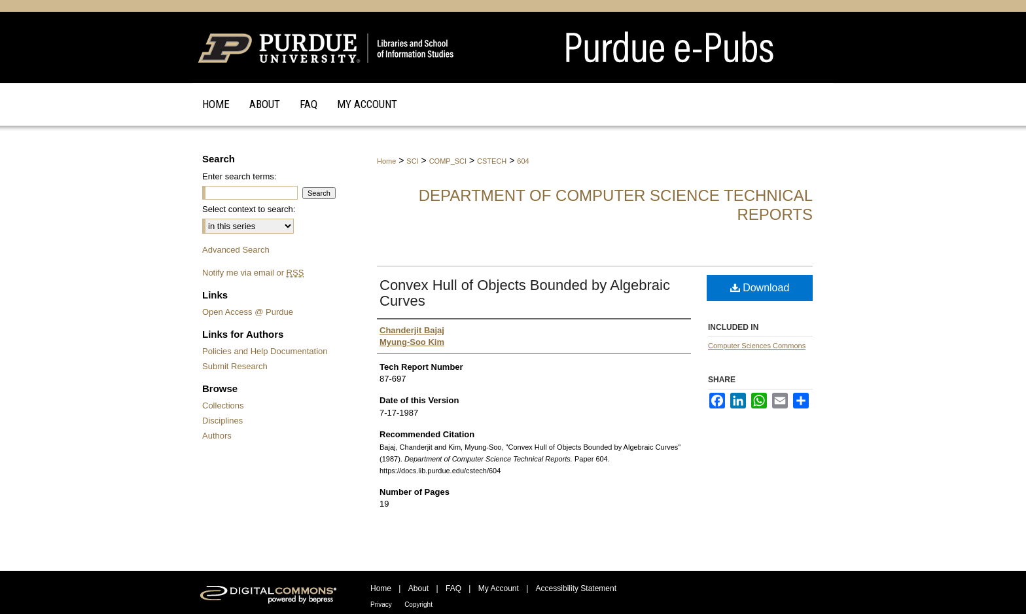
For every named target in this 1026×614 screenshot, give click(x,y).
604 (523, 161)
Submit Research (235, 366)
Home (386, 161)
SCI (412, 161)
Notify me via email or (253, 273)
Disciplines (222, 420)
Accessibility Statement (576, 588)
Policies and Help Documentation (265, 351)
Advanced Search (236, 250)
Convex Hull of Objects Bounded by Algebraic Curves (525, 293)
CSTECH (491, 161)
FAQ (453, 588)
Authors (217, 436)
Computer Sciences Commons (756, 346)
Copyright (418, 604)
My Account (498, 588)
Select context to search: (248, 209)
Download (760, 287)
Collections (223, 405)
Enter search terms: (239, 176)
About (418, 588)
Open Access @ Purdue (247, 312)
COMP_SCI (448, 161)
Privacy (381, 604)
